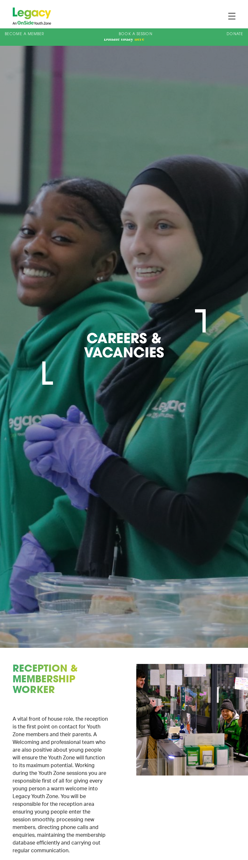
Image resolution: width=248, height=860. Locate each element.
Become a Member (25, 34)
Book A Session (135, 34)
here (139, 39)
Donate (235, 34)
